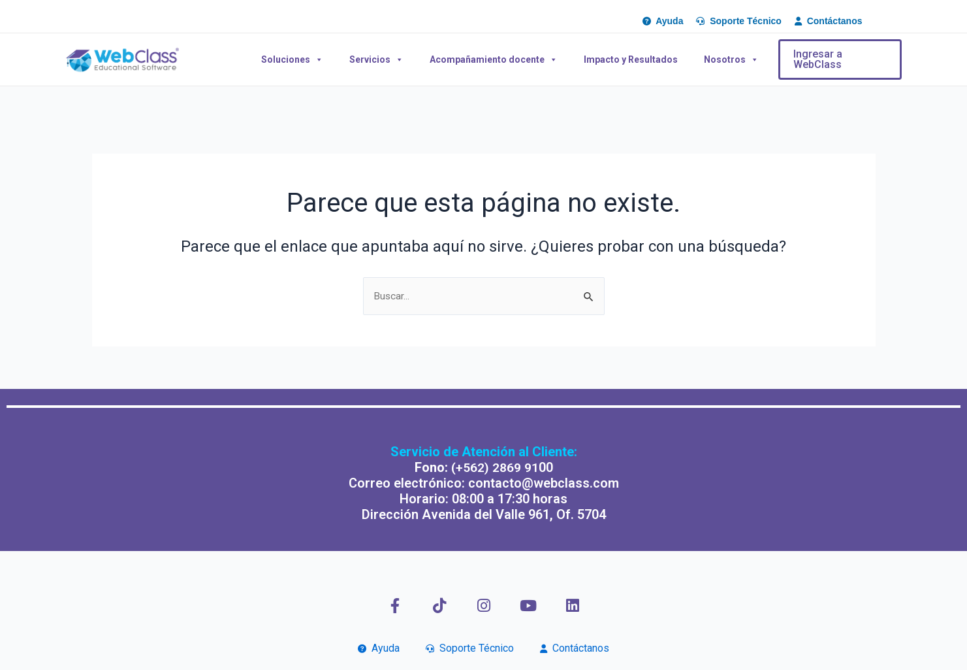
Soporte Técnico (470, 648)
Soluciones (292, 59)
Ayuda (379, 648)
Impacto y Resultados (631, 59)
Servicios (376, 59)
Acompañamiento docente (494, 59)
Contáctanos (574, 648)
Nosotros (731, 59)
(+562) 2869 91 (495, 467)
